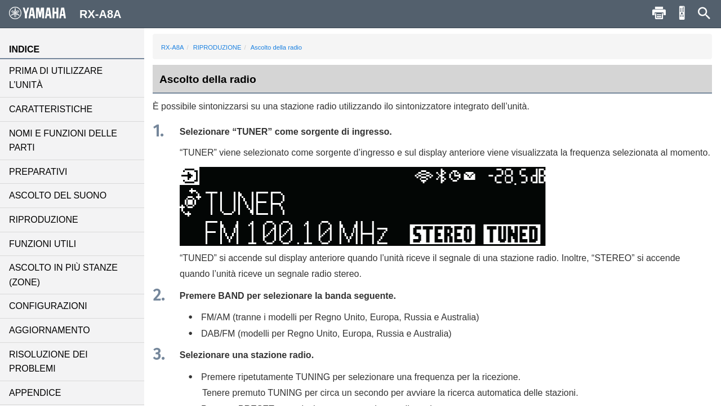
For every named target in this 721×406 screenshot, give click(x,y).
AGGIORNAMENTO (49, 330)
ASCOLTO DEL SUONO (57, 195)
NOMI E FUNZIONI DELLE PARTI (63, 141)
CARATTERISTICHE (50, 109)
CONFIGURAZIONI (48, 306)
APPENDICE (35, 393)
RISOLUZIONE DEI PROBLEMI (48, 362)
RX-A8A (172, 47)
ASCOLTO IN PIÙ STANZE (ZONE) (63, 275)
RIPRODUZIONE (43, 219)
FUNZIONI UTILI (42, 244)
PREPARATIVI (38, 171)
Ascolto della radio (276, 47)
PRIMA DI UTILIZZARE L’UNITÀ (56, 78)
